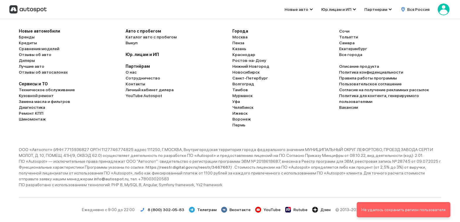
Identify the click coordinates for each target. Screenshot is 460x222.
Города (240, 31)
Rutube (296, 210)
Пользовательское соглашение (370, 84)
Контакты (135, 84)
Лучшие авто (31, 66)
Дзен (321, 210)
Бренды (27, 37)
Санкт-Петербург (250, 78)
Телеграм (203, 210)
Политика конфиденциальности (371, 72)
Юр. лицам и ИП (142, 54)
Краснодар (243, 54)
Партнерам (375, 9)
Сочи (344, 31)
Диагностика (32, 107)
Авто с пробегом (143, 31)
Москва (240, 37)
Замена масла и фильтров (44, 101)
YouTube (267, 210)
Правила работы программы (368, 78)
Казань (239, 48)
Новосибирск (246, 72)
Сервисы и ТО (33, 84)
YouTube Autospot (144, 95)
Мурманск (242, 95)
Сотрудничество (143, 78)
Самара (347, 42)
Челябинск (242, 107)
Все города (350, 54)
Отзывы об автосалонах (43, 72)
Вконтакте (236, 210)
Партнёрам (138, 66)
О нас (131, 72)
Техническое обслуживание (47, 89)
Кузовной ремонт (36, 95)
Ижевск (240, 113)
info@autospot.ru (111, 179)
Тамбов (240, 89)
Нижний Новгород (250, 66)
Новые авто (296, 9)
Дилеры (27, 60)
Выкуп (132, 42)
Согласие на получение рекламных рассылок (384, 89)
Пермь (238, 125)
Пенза (238, 42)
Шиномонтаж (32, 119)
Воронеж (241, 119)
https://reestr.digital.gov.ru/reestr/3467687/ (189, 167)
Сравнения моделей (39, 48)
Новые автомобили (39, 31)
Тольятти (348, 37)
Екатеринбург (353, 48)
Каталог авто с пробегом (151, 37)
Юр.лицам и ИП (336, 9)
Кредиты (28, 42)
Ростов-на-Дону (249, 60)
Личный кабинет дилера (150, 89)
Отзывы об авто (35, 54)
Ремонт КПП (31, 113)
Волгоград (243, 84)
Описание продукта (359, 66)
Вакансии (348, 107)
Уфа (236, 101)
